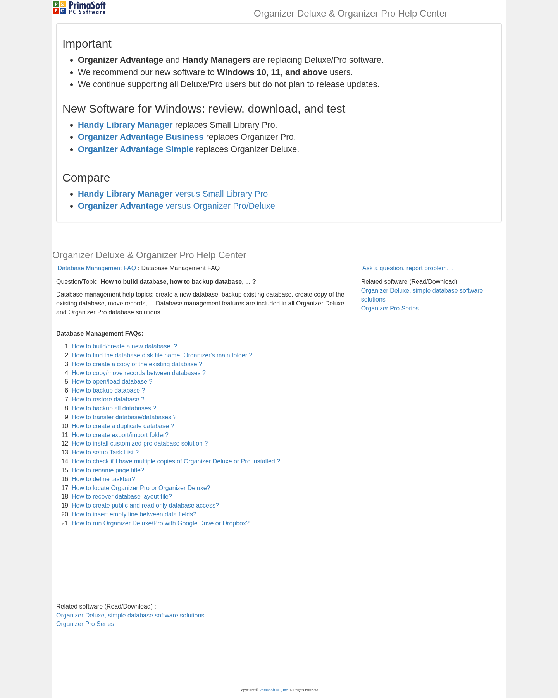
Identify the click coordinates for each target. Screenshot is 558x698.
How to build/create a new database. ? (124, 346)
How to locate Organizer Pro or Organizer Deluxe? (141, 488)
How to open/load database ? (112, 381)
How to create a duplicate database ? (123, 426)
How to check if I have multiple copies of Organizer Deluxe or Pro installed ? (176, 461)
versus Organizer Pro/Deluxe (176, 206)
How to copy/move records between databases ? (139, 373)
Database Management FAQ (96, 268)
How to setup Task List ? (105, 452)
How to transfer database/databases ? (124, 417)
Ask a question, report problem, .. (408, 268)
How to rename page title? (108, 470)
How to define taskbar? (103, 479)
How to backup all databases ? (114, 408)
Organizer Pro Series (390, 308)
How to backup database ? (108, 390)
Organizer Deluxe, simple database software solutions (130, 615)
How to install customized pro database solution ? (140, 443)
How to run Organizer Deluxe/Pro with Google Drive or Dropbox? (161, 523)
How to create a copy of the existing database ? (137, 364)
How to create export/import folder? (120, 435)
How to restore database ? (108, 399)
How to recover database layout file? (122, 496)
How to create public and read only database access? (145, 505)
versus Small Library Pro (173, 194)
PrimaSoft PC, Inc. (274, 690)
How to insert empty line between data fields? (134, 514)
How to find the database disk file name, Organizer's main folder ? (162, 355)
